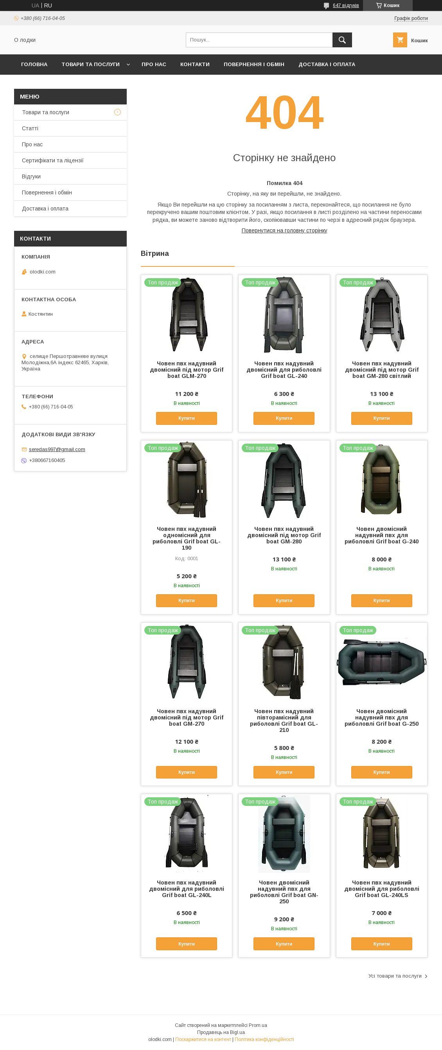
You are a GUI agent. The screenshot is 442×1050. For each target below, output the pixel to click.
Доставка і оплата (326, 64)
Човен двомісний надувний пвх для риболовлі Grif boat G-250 (382, 717)
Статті (30, 128)
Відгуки (31, 176)
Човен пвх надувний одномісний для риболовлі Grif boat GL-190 (187, 538)
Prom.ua (258, 1025)
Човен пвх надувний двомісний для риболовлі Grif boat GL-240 (284, 369)
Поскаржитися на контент (203, 1039)
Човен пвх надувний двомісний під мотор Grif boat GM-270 (186, 717)
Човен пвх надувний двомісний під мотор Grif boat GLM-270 (186, 369)
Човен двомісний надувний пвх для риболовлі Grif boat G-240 (382, 535)
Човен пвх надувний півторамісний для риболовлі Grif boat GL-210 (284, 720)
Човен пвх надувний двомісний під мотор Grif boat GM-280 (284, 535)
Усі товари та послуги (395, 976)
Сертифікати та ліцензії (53, 160)
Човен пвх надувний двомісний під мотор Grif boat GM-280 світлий (382, 369)
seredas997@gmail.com (57, 449)
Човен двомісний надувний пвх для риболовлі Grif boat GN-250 (284, 891)
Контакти (195, 64)
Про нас (154, 64)
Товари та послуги (90, 64)
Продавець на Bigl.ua (221, 1032)
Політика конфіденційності (264, 1039)
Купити (186, 418)
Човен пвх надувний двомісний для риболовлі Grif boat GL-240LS (381, 888)
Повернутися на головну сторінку (284, 230)
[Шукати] (342, 39)
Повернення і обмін (254, 64)
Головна (34, 64)
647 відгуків (346, 5)
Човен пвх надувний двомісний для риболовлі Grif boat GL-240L (186, 888)
